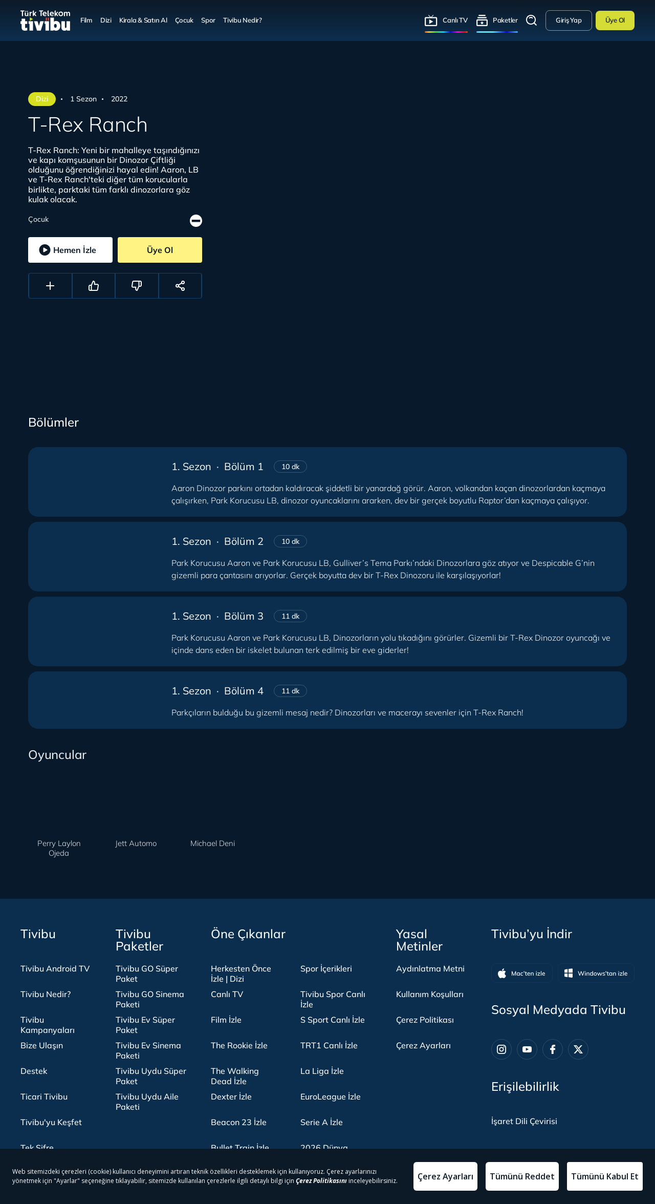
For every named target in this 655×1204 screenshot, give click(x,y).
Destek (33, 1071)
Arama (532, 20)
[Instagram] (501, 1049)
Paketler (505, 20)
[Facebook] (552, 1049)
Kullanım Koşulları (430, 994)
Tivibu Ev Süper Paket (145, 1025)
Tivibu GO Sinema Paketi (150, 999)
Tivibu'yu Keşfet (51, 1122)
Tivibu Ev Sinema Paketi (148, 1050)
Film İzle (226, 1020)
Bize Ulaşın (41, 1045)
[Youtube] (527, 1049)
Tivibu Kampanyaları (47, 1025)
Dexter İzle (231, 1096)
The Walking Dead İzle (235, 1076)
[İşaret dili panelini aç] (524, 1121)
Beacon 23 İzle (239, 1122)
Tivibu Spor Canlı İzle (332, 999)
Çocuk (184, 20)
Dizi (106, 20)
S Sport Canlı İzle (332, 1020)
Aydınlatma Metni (430, 968)
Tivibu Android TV (55, 968)
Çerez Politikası (425, 1020)
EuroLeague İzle (330, 1096)
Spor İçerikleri (326, 968)
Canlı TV (455, 20)
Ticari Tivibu (44, 1096)
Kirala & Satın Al (143, 20)
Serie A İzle (321, 1122)
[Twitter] (578, 1049)
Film (86, 20)
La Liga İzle (322, 1071)
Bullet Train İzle (240, 1148)
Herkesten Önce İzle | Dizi (241, 973)
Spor (208, 20)
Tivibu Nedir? (242, 20)
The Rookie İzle (239, 1045)
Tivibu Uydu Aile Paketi (147, 1101)
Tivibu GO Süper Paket (147, 973)
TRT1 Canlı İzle (329, 1045)
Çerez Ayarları (423, 1045)
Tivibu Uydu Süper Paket (151, 1076)
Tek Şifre (37, 1148)
